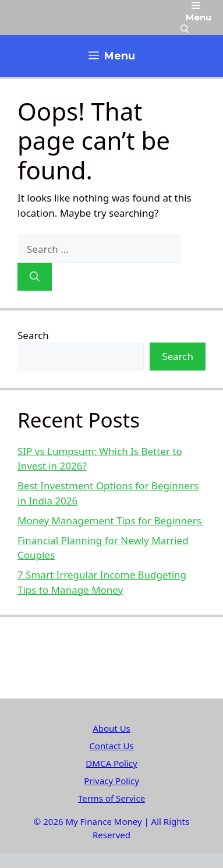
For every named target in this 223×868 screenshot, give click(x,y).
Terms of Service (111, 798)
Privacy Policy (111, 780)
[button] (185, 29)
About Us (111, 728)
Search (33, 335)
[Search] (34, 277)
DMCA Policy (111, 763)
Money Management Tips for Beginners (110, 520)
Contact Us (111, 745)
